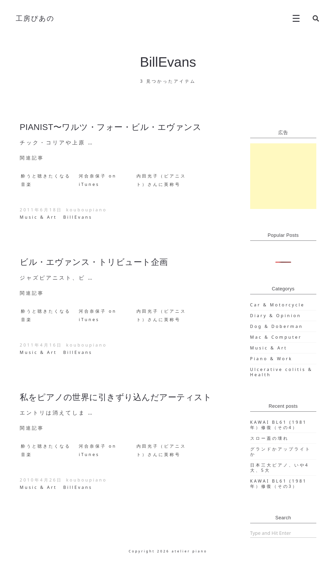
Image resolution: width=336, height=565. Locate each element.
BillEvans (77, 217)
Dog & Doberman (276, 326)
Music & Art (38, 217)
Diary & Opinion (275, 315)
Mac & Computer (276, 337)
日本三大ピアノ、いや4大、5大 (279, 467)
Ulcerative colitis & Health (281, 372)
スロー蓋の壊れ (269, 438)
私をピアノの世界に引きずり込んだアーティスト (116, 397)
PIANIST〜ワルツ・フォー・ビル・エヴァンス (110, 127)
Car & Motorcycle (277, 304)
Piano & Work (271, 358)
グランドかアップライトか (280, 451)
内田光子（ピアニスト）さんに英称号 (161, 180)
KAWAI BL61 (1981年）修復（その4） (278, 425)
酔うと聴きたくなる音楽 (46, 180)
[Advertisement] (283, 176)
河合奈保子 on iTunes (98, 180)
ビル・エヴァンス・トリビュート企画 (94, 262)
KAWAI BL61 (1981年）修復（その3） (278, 483)
